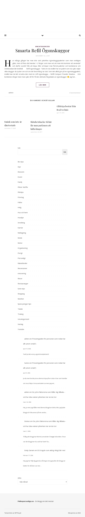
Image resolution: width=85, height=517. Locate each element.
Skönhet (21, 299)
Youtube (21, 329)
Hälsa (20, 202)
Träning (20, 314)
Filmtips (21, 192)
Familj (20, 182)
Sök (19, 148)
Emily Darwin (29, 450)
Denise (27, 421)
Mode (20, 238)
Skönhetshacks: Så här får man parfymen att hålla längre (41, 125)
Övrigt (20, 253)
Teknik (20, 309)
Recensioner (22, 268)
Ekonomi (21, 172)
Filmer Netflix (23, 187)
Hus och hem (23, 212)
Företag (21, 197)
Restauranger (23, 283)
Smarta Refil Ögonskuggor (42, 50)
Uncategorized (42, 46)
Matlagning (22, 233)
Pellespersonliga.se (26, 501)
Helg (19, 207)
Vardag (20, 324)
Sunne (26, 363)
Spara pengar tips (24, 304)
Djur (19, 167)
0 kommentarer (75, 93)
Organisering (23, 248)
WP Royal (18, 513)
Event (20, 177)
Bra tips (21, 162)
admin (11, 93)
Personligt (22, 258)
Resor (20, 278)
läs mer (42, 85)
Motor (20, 243)
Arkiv (19, 478)
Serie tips (21, 289)
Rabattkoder (22, 263)
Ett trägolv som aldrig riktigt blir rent (51, 450)
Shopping (21, 294)
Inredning (21, 223)
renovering (22, 273)
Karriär (20, 228)
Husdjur (21, 217)
